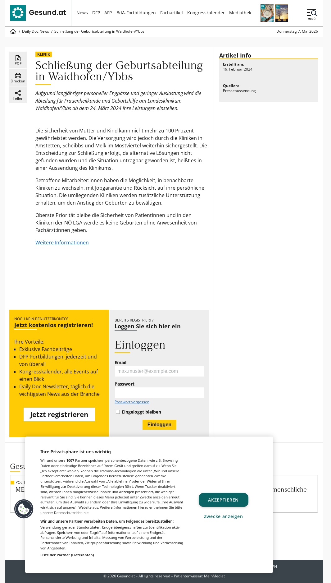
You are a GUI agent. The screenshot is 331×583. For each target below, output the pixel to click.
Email (120, 362)
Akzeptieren (223, 500)
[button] (24, 509)
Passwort (124, 384)
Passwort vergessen (132, 402)
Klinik (43, 54)
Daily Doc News (35, 31)
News (82, 13)
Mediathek (240, 13)
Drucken (18, 78)
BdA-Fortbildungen (136, 13)
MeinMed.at (214, 576)
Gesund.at (126, 576)
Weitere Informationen (62, 242)
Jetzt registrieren (59, 414)
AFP (108, 13)
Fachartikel (171, 13)
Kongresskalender (206, 13)
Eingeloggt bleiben (141, 412)
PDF (18, 60)
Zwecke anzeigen (223, 516)
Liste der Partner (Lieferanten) (67, 555)
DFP (96, 13)
